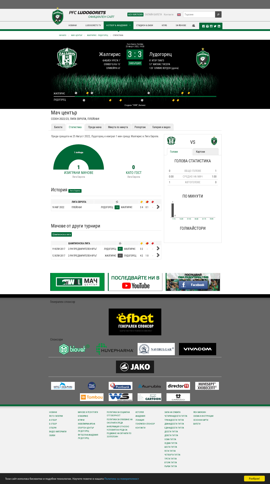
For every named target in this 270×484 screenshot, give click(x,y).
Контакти (168, 14)
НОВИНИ (73, 25)
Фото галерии (56, 416)
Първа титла (170, 466)
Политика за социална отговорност (118, 414)
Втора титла (170, 462)
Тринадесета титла (174, 420)
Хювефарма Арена (86, 424)
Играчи (81, 420)
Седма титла (170, 443)
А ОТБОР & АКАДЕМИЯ (116, 25)
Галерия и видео (161, 127)
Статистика (118, 35)
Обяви (52, 435)
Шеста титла (170, 447)
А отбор (53, 420)
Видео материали (57, 431)
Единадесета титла (174, 428)
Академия (140, 416)
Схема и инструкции (203, 416)
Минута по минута (118, 127)
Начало (62, 35)
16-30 (181, 219)
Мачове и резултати (88, 412)
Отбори (52, 428)
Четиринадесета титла (175, 416)
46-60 (196, 219)
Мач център (76, 35)
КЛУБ (164, 25)
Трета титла (170, 459)
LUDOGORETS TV (93, 25)
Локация (140, 420)
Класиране (83, 416)
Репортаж (140, 127)
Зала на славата (172, 412)
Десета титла (171, 431)
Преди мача (94, 127)
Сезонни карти (200, 420)
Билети (58, 127)
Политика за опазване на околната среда (119, 421)
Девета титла (171, 435)
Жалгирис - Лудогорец (97, 35)
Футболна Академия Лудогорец (88, 436)
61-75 (204, 219)
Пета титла (170, 451)
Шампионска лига (61, 234)
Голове (174, 151)
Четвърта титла (172, 455)
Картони (200, 151)
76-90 (211, 219)
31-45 (189, 219)
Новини (53, 412)
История (140, 412)
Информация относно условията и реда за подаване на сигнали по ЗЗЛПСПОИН (119, 431)
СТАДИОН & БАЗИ (144, 25)
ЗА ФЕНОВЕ (181, 25)
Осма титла (170, 439)
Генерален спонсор (145, 424)
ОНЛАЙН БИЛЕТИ (153, 14)
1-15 (173, 219)
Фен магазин (199, 412)
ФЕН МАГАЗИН (135, 14)
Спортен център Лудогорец (86, 429)
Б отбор (53, 424)
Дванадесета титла (174, 424)
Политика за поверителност (121, 479)
